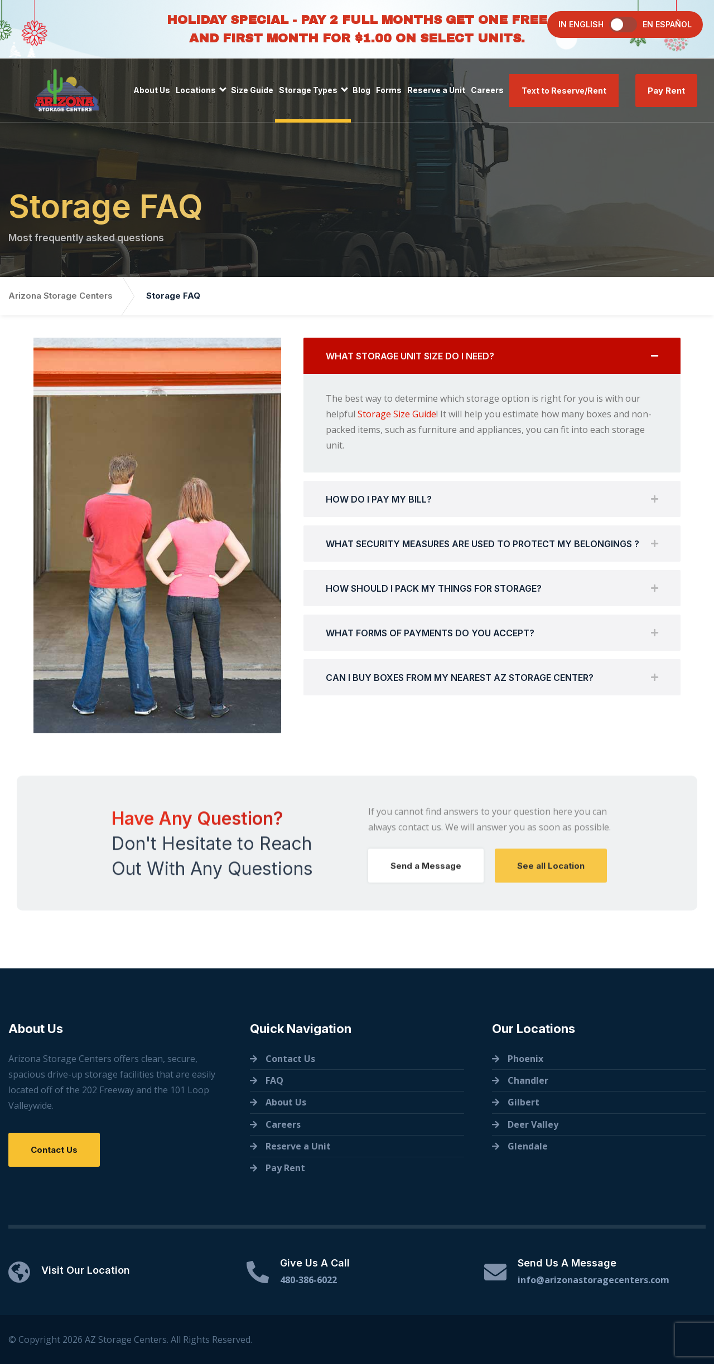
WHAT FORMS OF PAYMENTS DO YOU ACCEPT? (430, 634)
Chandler (528, 1080)
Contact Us (54, 1149)
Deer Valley (533, 1124)
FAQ (274, 1080)
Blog (361, 90)
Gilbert (523, 1102)
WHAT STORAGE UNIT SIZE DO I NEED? (410, 357)
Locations (196, 90)
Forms (389, 90)
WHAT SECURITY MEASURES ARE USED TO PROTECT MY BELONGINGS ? (482, 545)
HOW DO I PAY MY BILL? (379, 500)
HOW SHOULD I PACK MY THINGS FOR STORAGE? (434, 589)
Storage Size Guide (397, 415)
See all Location (551, 873)
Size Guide (252, 90)
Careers (487, 90)
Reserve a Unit (436, 90)
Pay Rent (666, 90)
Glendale (528, 1146)
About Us (151, 90)
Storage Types (308, 90)
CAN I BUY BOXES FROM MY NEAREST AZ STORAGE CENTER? (460, 678)
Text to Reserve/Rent (564, 90)
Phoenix (525, 1059)
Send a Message (425, 873)
